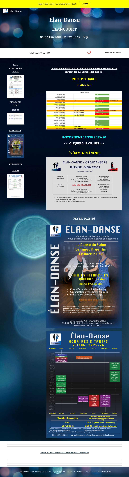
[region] (64, 4)
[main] (64, 27)
